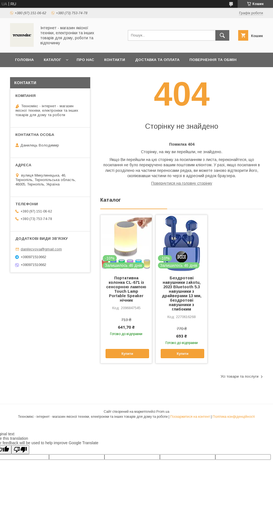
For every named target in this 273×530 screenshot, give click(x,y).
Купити (127, 354)
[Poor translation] (20, 449)
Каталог (52, 60)
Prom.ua (162, 412)
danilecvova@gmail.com (41, 249)
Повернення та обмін (213, 60)
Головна (24, 60)
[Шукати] (222, 35)
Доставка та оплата (157, 60)
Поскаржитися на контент (190, 417)
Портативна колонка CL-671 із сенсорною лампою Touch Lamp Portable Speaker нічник (126, 289)
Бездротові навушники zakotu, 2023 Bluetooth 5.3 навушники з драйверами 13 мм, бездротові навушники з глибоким (181, 293)
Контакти (114, 60)
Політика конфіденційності (234, 417)
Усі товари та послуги (240, 376)
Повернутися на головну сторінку (181, 183)
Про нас (85, 60)
